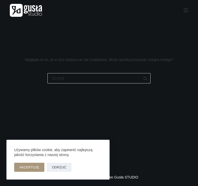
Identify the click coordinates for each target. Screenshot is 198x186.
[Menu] (186, 10)
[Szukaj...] (93, 78)
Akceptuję (29, 167)
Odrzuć (59, 167)
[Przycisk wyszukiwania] (145, 78)
